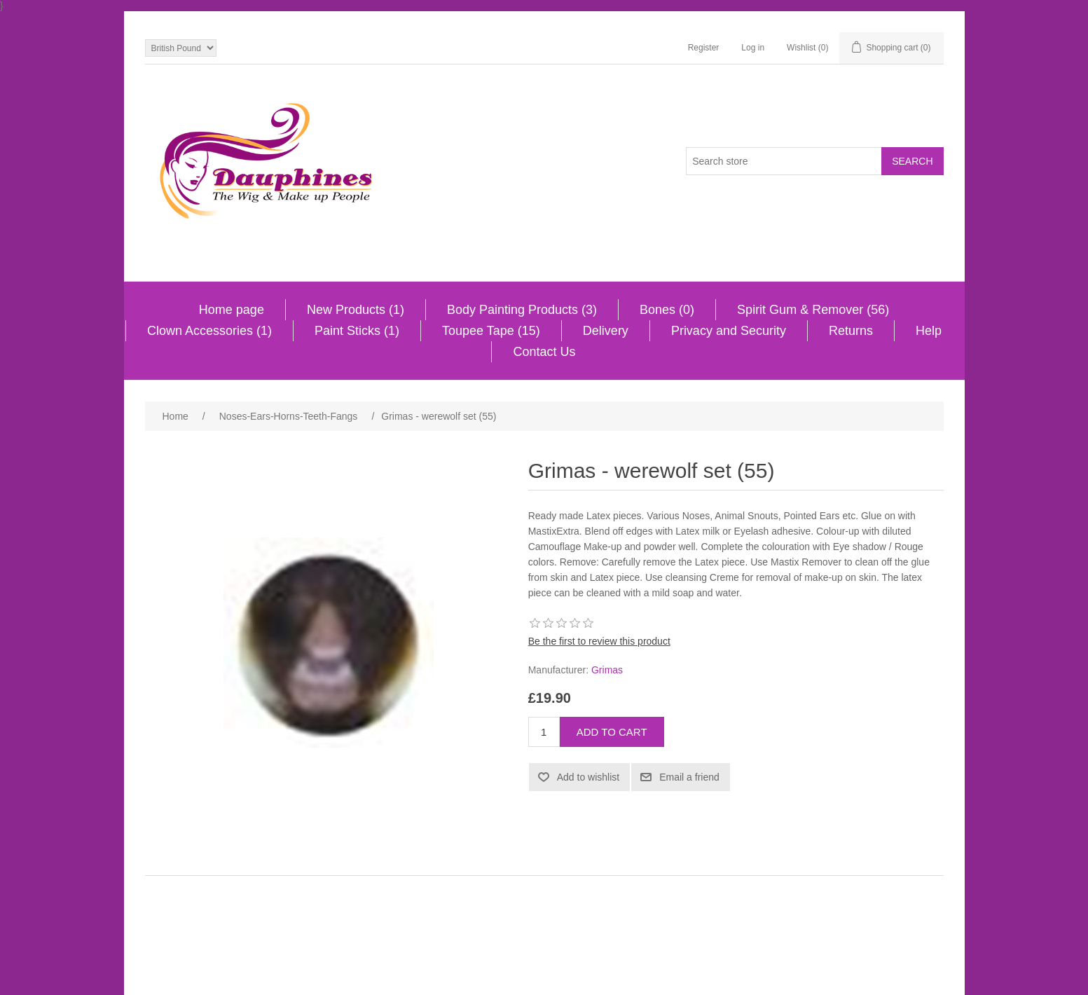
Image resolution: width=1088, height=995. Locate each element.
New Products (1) (355, 310)
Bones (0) (667, 310)
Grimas (607, 669)
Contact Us (544, 352)
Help (929, 331)
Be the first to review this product (599, 641)
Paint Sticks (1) (357, 331)
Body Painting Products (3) (522, 310)
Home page (231, 310)
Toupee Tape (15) (491, 331)
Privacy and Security (728, 331)
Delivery (605, 331)
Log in (752, 48)
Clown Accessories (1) (209, 331)
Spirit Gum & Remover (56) (813, 310)
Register (703, 48)
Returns (851, 331)
